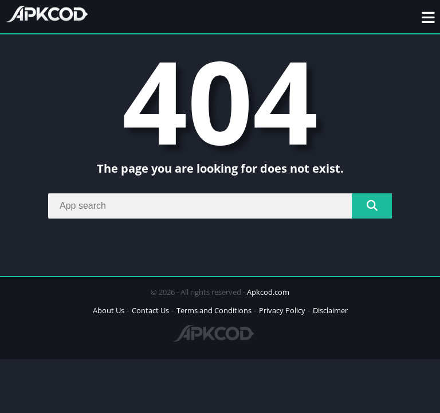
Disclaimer (330, 310)
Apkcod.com (268, 292)
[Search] (220, 206)
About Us (108, 310)
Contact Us (150, 310)
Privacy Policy (282, 310)
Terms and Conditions (214, 310)
